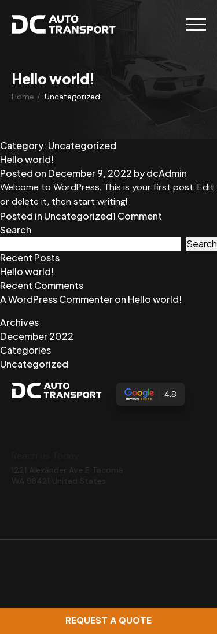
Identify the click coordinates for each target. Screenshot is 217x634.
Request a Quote (108, 620)
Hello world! (27, 159)
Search (15, 230)
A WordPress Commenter (56, 299)
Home (23, 96)
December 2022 (36, 336)
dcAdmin (166, 173)
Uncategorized (78, 216)
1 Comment (137, 216)
